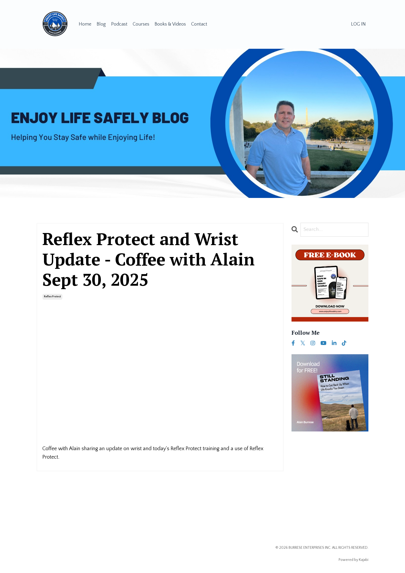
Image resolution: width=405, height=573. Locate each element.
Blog (101, 24)
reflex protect (52, 296)
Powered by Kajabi (353, 559)
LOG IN (358, 24)
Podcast (119, 24)
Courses (141, 24)
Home (85, 24)
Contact (199, 24)
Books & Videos (170, 24)
